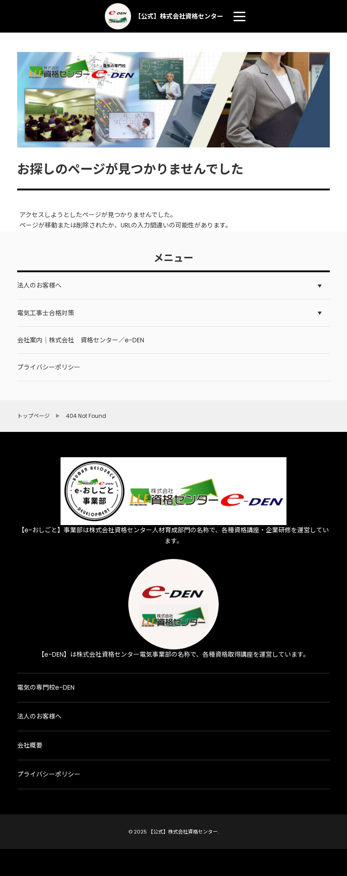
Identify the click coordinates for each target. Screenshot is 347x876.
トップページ (33, 416)
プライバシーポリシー (48, 774)
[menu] (239, 16)
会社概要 (29, 745)
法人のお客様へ (39, 716)
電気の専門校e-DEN (46, 687)
